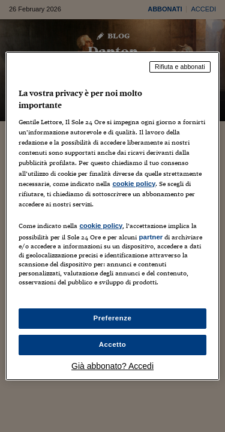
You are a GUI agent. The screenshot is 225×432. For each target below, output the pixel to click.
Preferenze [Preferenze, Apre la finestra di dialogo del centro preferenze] (113, 318)
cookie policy (133, 183)
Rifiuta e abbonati (180, 66)
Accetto (113, 344)
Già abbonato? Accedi (112, 366)
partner (151, 237)
